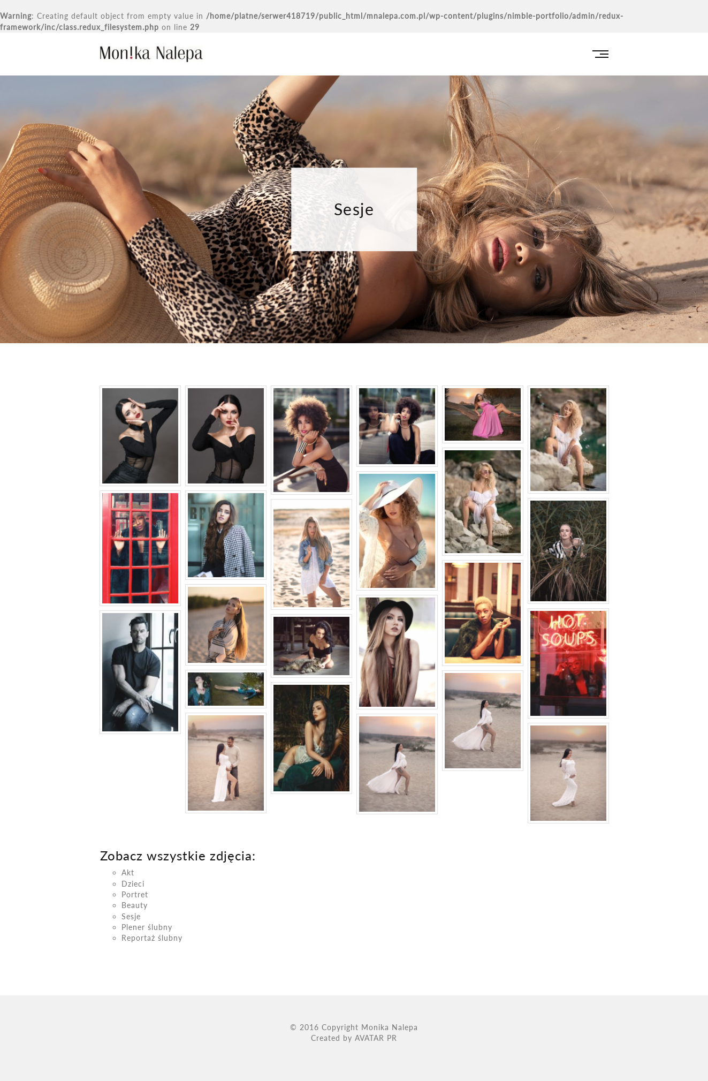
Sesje (131, 916)
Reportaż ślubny (151, 937)
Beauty (134, 905)
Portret (134, 894)
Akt (127, 872)
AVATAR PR (376, 1037)
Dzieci (132, 883)
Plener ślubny (146, 927)
